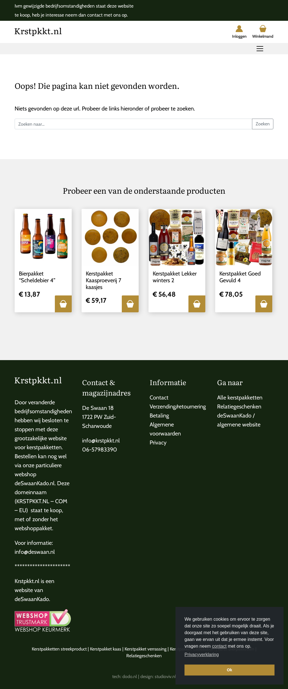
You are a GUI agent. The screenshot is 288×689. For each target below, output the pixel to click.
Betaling (159, 415)
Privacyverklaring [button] (201, 654)
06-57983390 (99, 449)
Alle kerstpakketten (239, 397)
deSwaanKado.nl (35, 483)
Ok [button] (229, 670)
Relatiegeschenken (239, 406)
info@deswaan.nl (35, 551)
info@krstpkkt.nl (101, 440)
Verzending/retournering (178, 406)
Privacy (158, 442)
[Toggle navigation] (260, 48)
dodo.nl (129, 676)
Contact (159, 397)
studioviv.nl (165, 676)
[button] (63, 303)
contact (219, 646)
